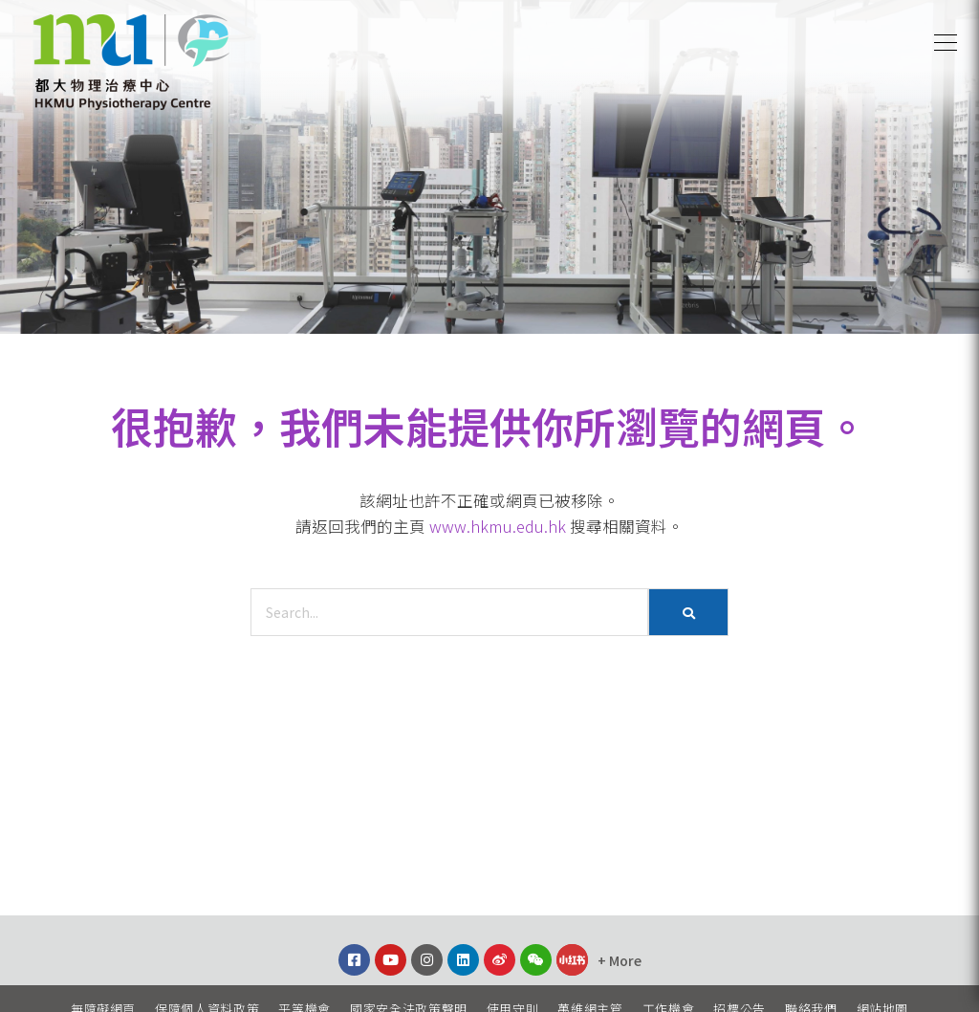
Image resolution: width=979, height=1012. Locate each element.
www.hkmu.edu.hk (497, 526)
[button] (945, 43)
